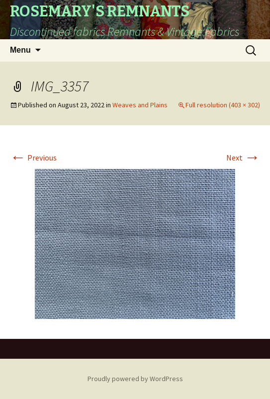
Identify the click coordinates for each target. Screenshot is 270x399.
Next (243, 157)
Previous (33, 157)
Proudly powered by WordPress (135, 378)
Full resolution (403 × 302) (222, 104)
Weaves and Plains (140, 104)
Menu (20, 50)
